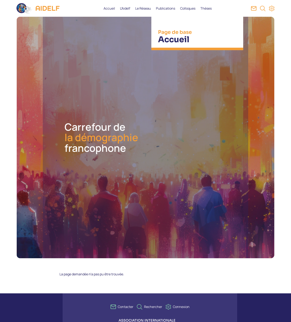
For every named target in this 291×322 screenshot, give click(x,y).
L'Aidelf (125, 8)
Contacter (125, 306)
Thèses (206, 8)
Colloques (187, 8)
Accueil (109, 8)
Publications (165, 8)
